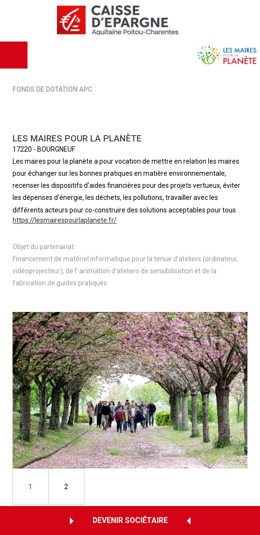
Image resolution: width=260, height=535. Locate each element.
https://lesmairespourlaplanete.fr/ (65, 222)
